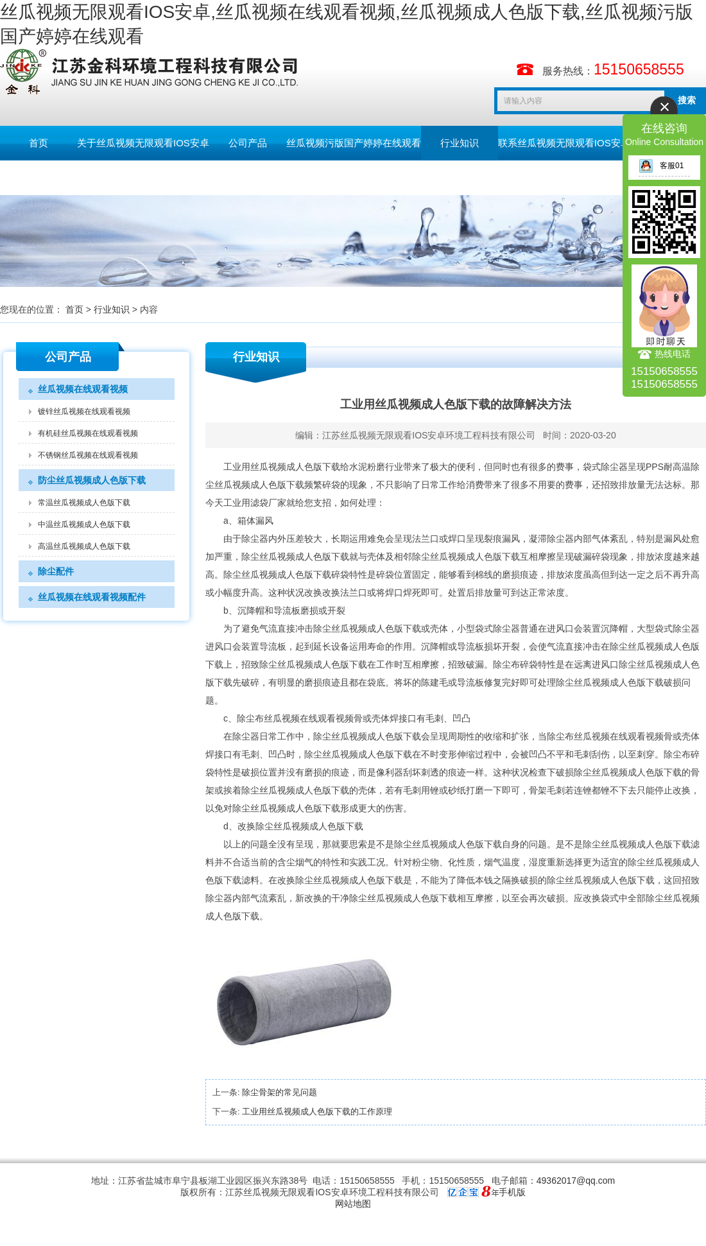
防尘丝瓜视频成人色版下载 (92, 480)
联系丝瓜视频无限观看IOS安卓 (564, 142)
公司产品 (247, 142)
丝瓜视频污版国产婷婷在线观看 (353, 142)
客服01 (661, 165)
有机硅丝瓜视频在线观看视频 (88, 433)
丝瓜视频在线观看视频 (83, 389)
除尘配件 (56, 571)
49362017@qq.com (576, 1180)
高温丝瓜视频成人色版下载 (84, 546)
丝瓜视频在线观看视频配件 (92, 597)
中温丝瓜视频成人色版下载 (84, 524)
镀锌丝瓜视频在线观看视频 (84, 411)
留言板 (38, 177)
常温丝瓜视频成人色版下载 (84, 502)
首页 (38, 142)
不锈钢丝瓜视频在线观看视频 (88, 455)
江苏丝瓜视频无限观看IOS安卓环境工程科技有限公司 (428, 435)
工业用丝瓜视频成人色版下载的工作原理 (317, 1111)
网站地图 (353, 1203)
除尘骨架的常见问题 (279, 1092)
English (115, 177)
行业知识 (459, 142)
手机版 (512, 1192)
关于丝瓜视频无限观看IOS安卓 (143, 142)
